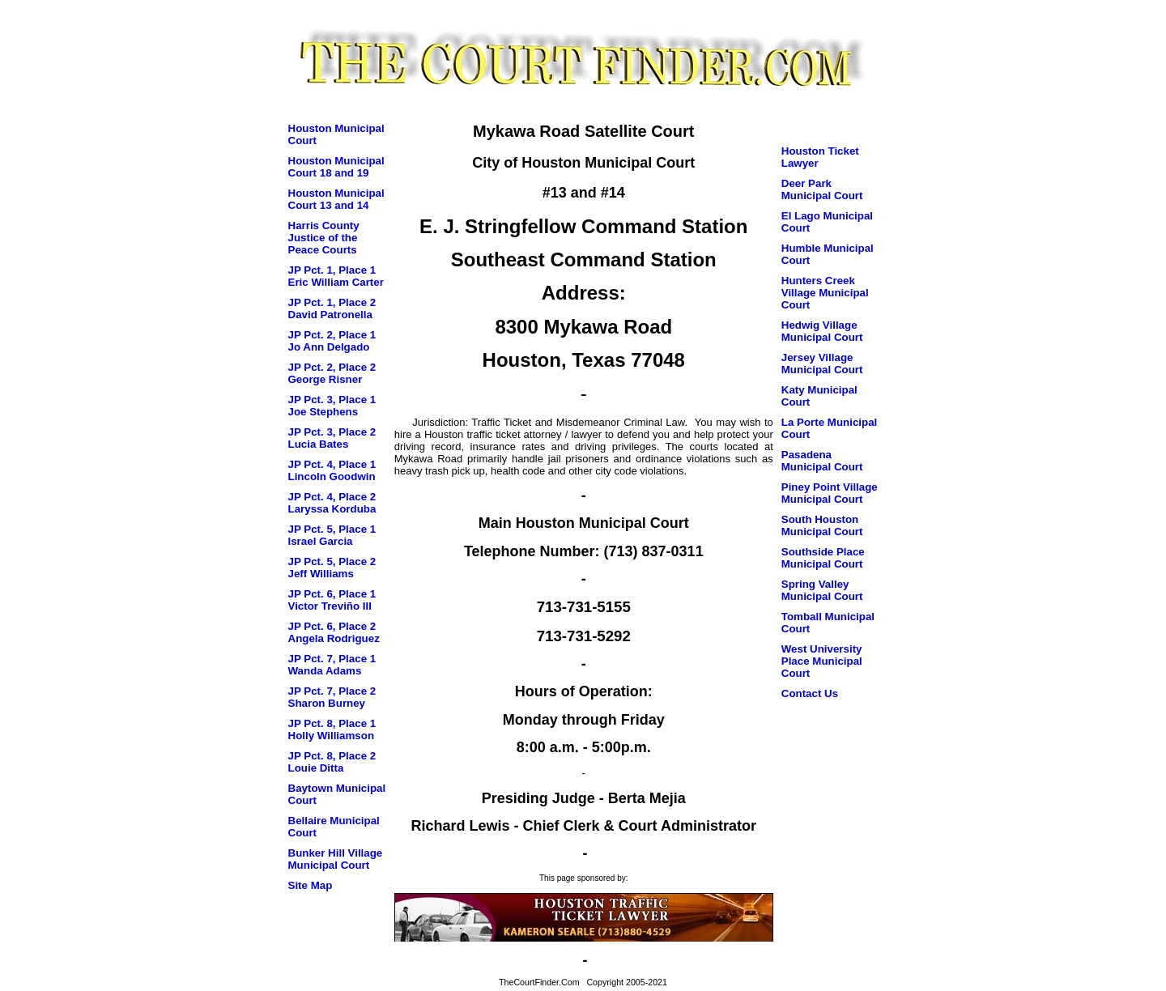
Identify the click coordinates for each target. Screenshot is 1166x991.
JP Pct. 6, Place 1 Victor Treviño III (332, 600)
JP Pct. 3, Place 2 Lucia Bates (332, 438)
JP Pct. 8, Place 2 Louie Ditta (332, 762)
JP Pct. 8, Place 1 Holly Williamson (332, 729)
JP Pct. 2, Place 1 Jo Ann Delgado (332, 341)
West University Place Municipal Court (821, 661)
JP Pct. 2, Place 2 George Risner (332, 373)
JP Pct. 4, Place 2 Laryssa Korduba (332, 503)
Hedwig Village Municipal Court (822, 331)
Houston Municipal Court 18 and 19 (336, 167)
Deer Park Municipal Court (822, 189)
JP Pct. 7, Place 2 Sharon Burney (332, 697)
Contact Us (809, 693)
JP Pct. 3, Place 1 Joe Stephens (332, 405)
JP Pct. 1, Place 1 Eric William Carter (336, 276)
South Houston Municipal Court (822, 525)
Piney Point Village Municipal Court (829, 493)
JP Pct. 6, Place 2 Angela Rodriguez (334, 632)
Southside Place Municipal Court (823, 558)
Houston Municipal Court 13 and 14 (336, 199)
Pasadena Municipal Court (822, 461)
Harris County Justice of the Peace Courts (324, 237)
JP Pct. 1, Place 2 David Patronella (332, 308)
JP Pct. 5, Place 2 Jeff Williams (332, 567)
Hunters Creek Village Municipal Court (825, 292)
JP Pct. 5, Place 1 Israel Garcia (332, 535)
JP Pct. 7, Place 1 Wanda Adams (332, 665)
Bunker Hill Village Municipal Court (335, 859)
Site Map (310, 885)
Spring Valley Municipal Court (822, 590)
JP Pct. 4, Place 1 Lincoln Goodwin (332, 470)
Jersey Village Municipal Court (822, 363)
